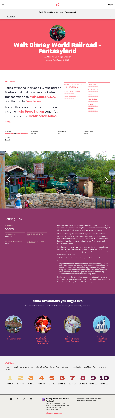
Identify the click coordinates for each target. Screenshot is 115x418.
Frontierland (34, 101)
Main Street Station (30, 111)
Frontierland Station (42, 116)
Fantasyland (9, 133)
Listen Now (55, 413)
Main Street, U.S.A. (43, 97)
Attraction (51, 57)
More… (8, 122)
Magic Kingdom (64, 57)
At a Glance (11, 16)
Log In (110, 4)
